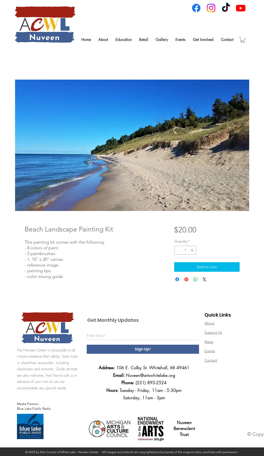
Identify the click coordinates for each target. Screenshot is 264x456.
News (209, 341)
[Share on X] (204, 279)
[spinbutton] (185, 250)
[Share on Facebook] (177, 279)
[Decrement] (178, 250)
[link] (242, 40)
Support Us (213, 332)
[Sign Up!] (143, 349)
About (209, 323)
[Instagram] (211, 8)
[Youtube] (240, 8)
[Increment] (192, 250)
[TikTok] (226, 8)
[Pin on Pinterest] (186, 279)
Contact (211, 360)
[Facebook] (196, 8)
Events (210, 351)
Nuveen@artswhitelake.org (150, 375)
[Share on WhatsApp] (195, 279)
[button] (103, 39)
